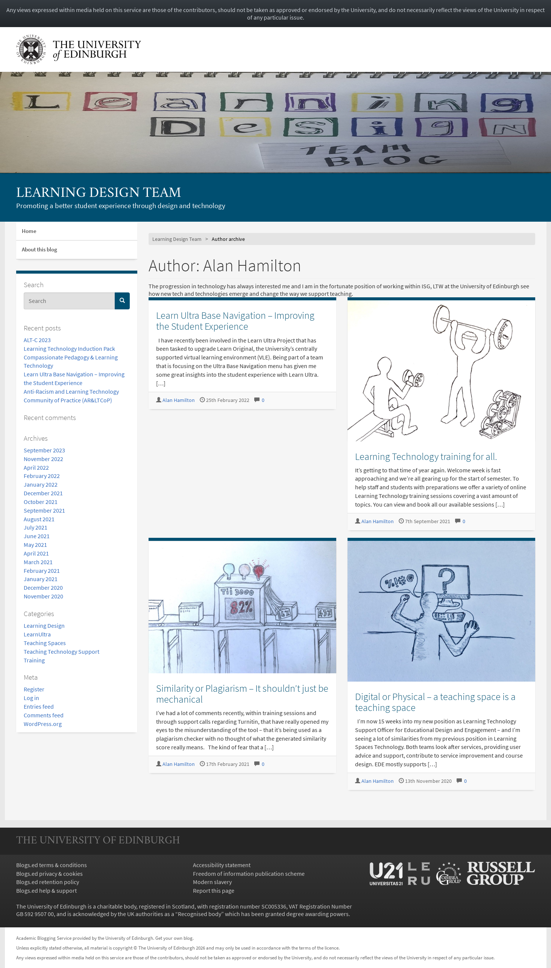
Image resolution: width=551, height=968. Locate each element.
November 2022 (43, 459)
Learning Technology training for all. (426, 456)
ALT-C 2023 (37, 340)
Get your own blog (174, 938)
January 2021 (41, 579)
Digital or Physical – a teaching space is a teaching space (435, 702)
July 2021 (35, 527)
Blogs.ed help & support (46, 890)
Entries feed (39, 706)
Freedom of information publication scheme (249, 873)
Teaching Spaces (45, 643)
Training (34, 660)
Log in (31, 698)
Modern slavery (212, 882)
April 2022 (36, 467)
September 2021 (44, 510)
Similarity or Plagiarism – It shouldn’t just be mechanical (242, 693)
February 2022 (42, 475)
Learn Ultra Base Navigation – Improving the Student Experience (235, 320)
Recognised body (199, 914)
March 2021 (38, 562)
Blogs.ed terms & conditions (51, 865)
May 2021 (35, 544)
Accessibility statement (221, 865)
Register (34, 689)
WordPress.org (43, 724)
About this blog (39, 249)
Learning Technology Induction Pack (69, 348)
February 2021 (42, 570)
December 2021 (43, 493)
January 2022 (41, 484)
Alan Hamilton (178, 400)
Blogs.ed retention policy (47, 882)
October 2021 (41, 501)
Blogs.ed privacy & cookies (49, 873)
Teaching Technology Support (61, 651)
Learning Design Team (98, 193)
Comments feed (44, 715)
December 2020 (43, 587)
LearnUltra (37, 634)
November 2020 (43, 596)
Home (29, 230)
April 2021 (36, 553)
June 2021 (37, 536)
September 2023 (44, 450)
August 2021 (39, 519)
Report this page (213, 890)
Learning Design (44, 625)
